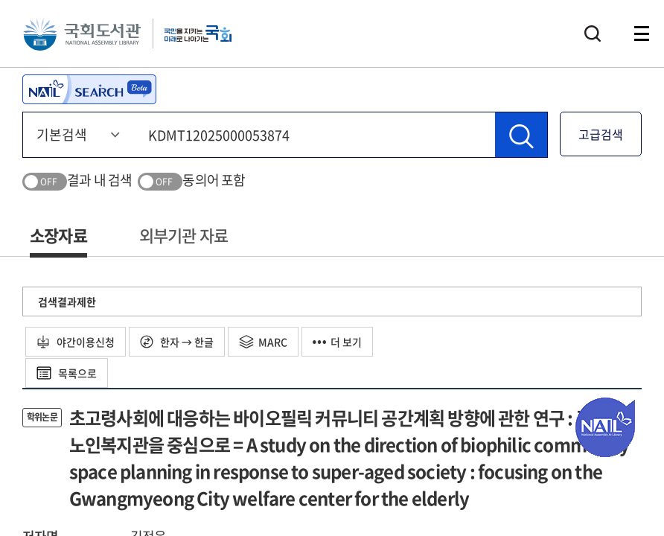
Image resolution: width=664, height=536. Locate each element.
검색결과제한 (67, 301)
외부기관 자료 (183, 235)
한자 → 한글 (177, 341)
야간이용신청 (75, 341)
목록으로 (66, 373)
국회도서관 (81, 33)
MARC (263, 341)
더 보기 (337, 341)
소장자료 (58, 235)
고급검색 (600, 134)
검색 (592, 33)
